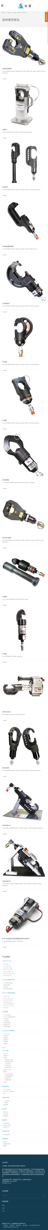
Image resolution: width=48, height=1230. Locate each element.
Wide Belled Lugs (7, 975)
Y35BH (4, 362)
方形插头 (5, 1102)
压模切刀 (5, 1055)
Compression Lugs (6, 961)
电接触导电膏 (7, 1144)
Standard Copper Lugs (8, 973)
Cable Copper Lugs (8, 998)
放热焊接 (5, 986)
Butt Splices (6, 964)
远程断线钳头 (8, 1080)
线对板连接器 (7, 1026)
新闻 (3, 1205)
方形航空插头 (5, 1097)
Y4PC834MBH (7, 69)
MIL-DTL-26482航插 (8, 1091)
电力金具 (4, 1109)
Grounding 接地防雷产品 (8, 979)
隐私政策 (25, 1225)
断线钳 (5, 1071)
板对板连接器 (7, 1022)
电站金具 (5, 1114)
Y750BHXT (6, 303)
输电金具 (5, 1116)
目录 (3, 1211)
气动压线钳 (8, 1063)
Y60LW (4, 129)
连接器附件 (5, 1138)
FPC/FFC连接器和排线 (9, 1017)
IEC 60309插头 (7, 1089)
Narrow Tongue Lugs (8, 971)
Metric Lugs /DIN (7, 969)
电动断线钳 (8, 1078)
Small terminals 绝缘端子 (8, 1030)
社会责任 (5, 1225)
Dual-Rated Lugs (7, 1002)
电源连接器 (6, 1024)
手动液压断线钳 (9, 1074)
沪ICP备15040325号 (34, 1225)
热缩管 (5, 1142)
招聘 (3, 1208)
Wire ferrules (6, 1034)
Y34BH (4, 597)
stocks (3, 1047)
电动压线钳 (8, 1065)
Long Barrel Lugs (7, 968)
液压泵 (5, 1082)
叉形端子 (5, 1035)
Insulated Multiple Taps (9, 1003)
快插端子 (5, 1041)
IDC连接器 (6, 1020)
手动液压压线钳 (9, 1060)
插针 (4, 1093)
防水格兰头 (6, 1127)
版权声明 (12, 1225)
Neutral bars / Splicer (8, 1005)
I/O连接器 (6, 1018)
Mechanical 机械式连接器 (8, 993)
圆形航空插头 (5, 1086)
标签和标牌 (6, 1123)
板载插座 (5, 1104)
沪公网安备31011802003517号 (11, 1227)
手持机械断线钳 (9, 1076)
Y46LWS (5, 187)
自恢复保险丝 (7, 1134)
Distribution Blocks (8, 1000)
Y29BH (4, 654)
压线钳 (5, 1057)
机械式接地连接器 (8, 988)
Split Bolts (6, 1007)
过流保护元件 (5, 1131)
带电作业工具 (7, 1070)
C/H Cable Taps (7, 966)
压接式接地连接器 (8, 983)
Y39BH (4, 420)
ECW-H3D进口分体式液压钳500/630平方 (15, 938)
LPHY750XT (6, 712)
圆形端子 (5, 1037)
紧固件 (5, 1145)
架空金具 (5, 1112)
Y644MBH (5, 480)
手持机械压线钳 (9, 1061)
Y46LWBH (5, 768)
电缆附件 (4, 1120)
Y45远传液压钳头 (8, 246)
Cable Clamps (6, 996)
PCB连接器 (5, 1011)
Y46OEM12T (6, 881)
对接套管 (5, 1039)
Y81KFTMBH (6, 538)
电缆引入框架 (7, 1125)
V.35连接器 (6, 1101)
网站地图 (18, 1225)
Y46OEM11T (6, 825)
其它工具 (5, 1053)
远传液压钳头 (8, 1067)
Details (5, 79)
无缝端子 (5, 1043)
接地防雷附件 (7, 985)
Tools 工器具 (5, 1050)
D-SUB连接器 (7, 1015)
